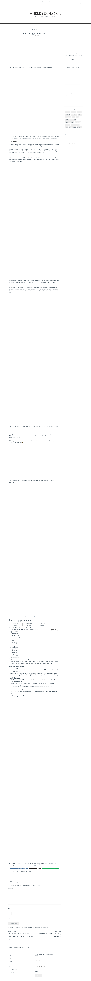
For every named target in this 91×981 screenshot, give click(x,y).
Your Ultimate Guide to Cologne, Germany (47, 934)
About (33, 1)
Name (9, 908)
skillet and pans (21, 616)
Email (9, 913)
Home (28, 1)
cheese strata (28, 865)
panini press (34, 616)
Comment (10, 888)
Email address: (38, 964)
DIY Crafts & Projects (13, 969)
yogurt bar (36, 865)
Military (53, 1)
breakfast (14, 872)
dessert (73, 112)
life (78, 117)
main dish (73, 119)
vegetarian (72, 127)
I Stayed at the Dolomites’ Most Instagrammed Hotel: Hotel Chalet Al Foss (21, 935)
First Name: (37, 958)
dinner (79, 112)
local (67, 119)
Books (10, 966)
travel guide (75, 124)
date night (22, 872)
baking (68, 112)
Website (10, 918)
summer (68, 124)
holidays (68, 117)
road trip (78, 122)
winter (79, 127)
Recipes (46, 1)
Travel (40, 1)
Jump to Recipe (13, 141)
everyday (74, 114)
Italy (73, 117)
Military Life (11, 972)
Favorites (61, 1)
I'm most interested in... (39, 970)
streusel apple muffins (19, 865)
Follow (66, 134)
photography (70, 122)
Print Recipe (55, 629)
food (29, 872)
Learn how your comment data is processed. (37, 927)
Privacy (10, 975)
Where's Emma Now (45, 13)
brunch (18, 872)
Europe (68, 114)
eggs (27, 872)
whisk (40, 616)
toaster (27, 616)
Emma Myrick (24, 871)
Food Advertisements (72, 103)
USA (67, 127)
